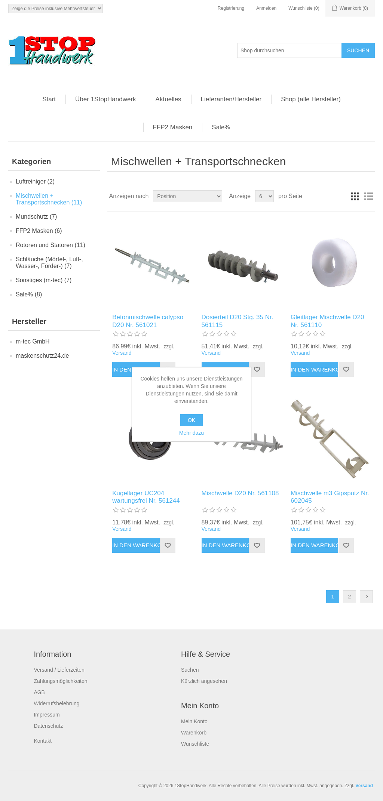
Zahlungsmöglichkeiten (60, 681)
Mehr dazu (191, 433)
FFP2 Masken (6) (39, 231)
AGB (39, 692)
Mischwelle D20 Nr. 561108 (240, 493)
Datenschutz (48, 726)
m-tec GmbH (33, 341)
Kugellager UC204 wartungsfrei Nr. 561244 (146, 497)
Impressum (46, 715)
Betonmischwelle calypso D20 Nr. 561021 (147, 321)
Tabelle (354, 196)
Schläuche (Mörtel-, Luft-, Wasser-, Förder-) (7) (49, 262)
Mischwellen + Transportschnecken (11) (49, 199)
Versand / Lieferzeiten (59, 670)
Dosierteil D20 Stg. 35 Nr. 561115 (237, 321)
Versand (121, 353)
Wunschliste (195, 744)
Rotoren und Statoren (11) (50, 245)
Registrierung (231, 8)
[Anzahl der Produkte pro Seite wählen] (264, 196)
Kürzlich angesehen (204, 681)
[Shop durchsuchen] (289, 50)
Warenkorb (193, 733)
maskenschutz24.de (42, 355)
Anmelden (266, 8)
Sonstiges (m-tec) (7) (43, 280)
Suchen (190, 670)
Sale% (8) (29, 294)
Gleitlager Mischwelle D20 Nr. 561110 (327, 321)
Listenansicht (368, 196)
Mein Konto (194, 721)
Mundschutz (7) (36, 216)
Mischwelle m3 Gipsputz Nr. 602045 (330, 497)
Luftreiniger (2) (35, 181)
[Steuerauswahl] (55, 8)
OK (191, 420)
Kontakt (42, 741)
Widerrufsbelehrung (56, 703)
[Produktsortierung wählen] (187, 196)
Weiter (366, 596)
